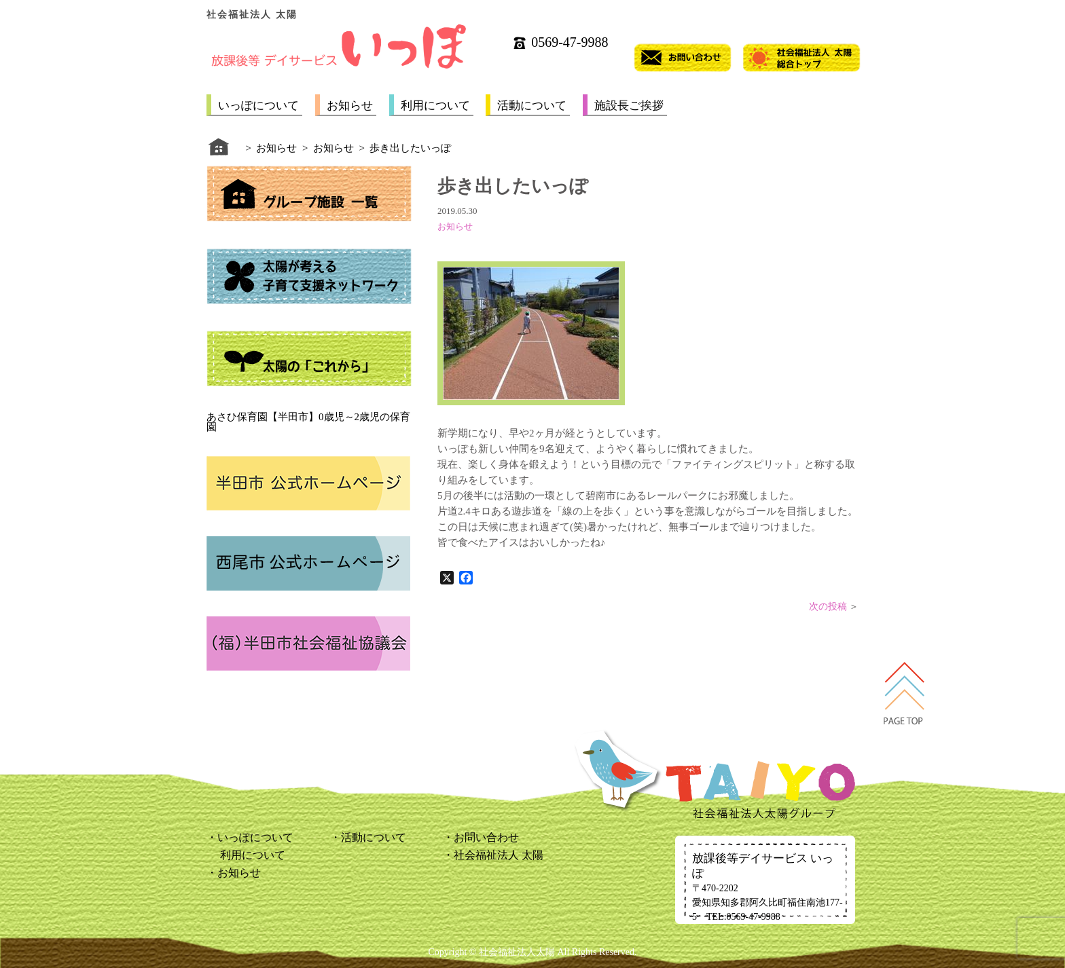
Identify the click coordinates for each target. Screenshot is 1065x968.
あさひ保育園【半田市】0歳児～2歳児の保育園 (308, 421)
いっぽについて (258, 105)
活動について (531, 105)
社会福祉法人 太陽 (498, 855)
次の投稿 (828, 606)
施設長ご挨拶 (629, 105)
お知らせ (350, 105)
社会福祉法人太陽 (517, 952)
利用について (435, 105)
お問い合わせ (486, 837)
